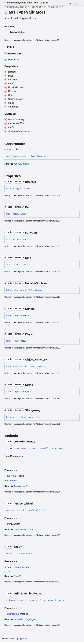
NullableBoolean (34, 290)
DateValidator (20, 214)
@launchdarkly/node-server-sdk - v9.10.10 (26, 3)
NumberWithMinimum (38, 510)
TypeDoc (23, 638)
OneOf (29, 554)
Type (18, 189)
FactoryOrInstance (35, 366)
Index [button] (9, 47)
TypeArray (26, 417)
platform (41, 7)
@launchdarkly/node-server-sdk (19, 7)
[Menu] (77, 3)
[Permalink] (22, 149)
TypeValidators (54, 7)
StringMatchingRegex (55, 600)
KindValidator (20, 265)
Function (21, 239)
